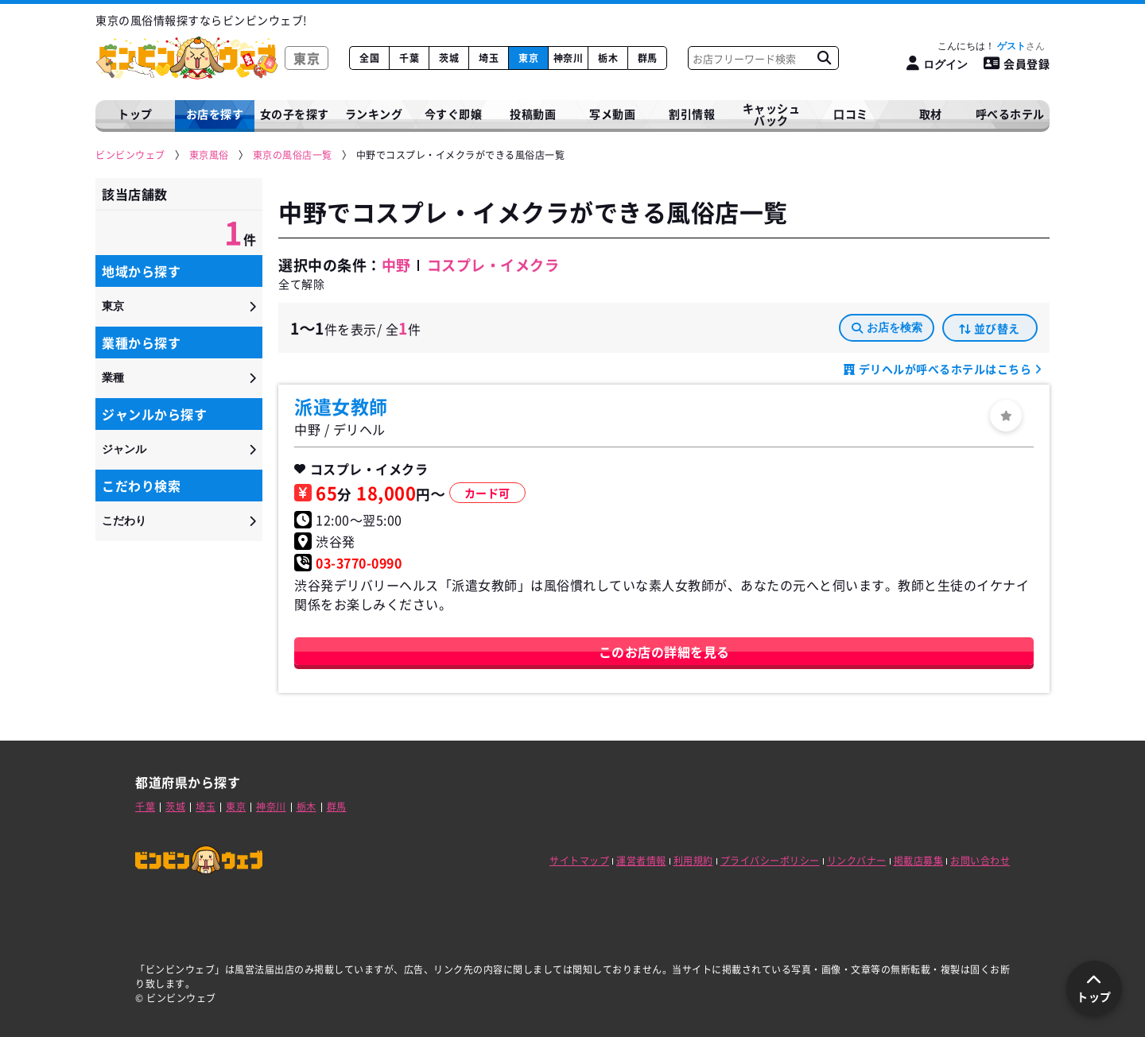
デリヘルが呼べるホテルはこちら (945, 369)
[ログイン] (937, 64)
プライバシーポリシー (770, 860)
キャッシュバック (772, 114)
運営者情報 (641, 860)
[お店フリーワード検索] (824, 58)
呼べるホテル (1010, 114)
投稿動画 (533, 114)
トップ (135, 114)
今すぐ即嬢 (454, 114)
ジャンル (124, 449)
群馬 (648, 58)
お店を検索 (887, 327)
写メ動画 (612, 114)
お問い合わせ (980, 860)
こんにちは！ (991, 46)
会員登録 (1017, 64)
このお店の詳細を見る (664, 651)
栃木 (608, 58)
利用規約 (693, 860)
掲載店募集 (919, 860)
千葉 (409, 58)
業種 (113, 377)
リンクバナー (857, 860)
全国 (369, 58)
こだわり (124, 520)
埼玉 (489, 58)
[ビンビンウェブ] (131, 155)
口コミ (850, 114)
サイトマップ (579, 860)
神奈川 (568, 58)
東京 (528, 58)
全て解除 (301, 284)
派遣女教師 (341, 406)
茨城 (449, 58)
